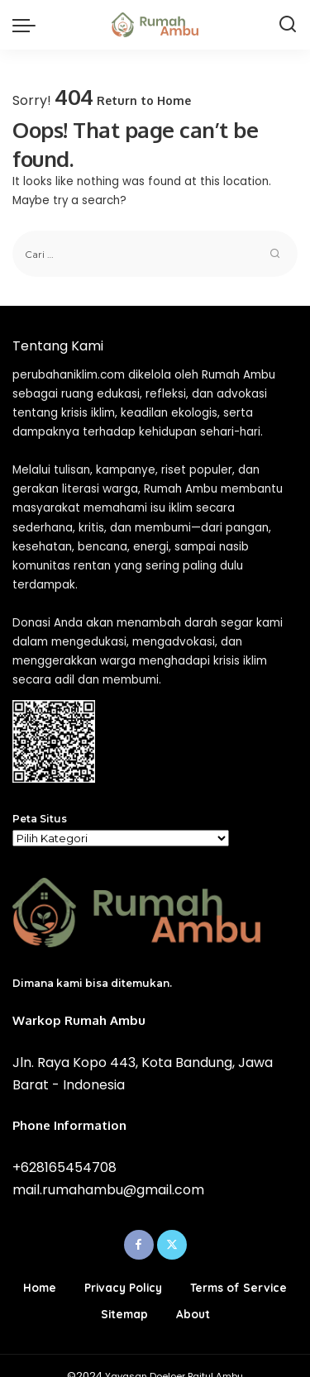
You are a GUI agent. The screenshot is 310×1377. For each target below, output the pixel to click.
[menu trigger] (28, 25)
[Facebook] (139, 1245)
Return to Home (144, 100)
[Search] (288, 25)
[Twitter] (172, 1245)
